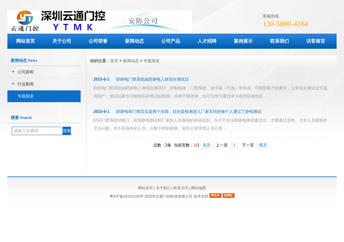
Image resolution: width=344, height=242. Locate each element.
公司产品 (170, 41)
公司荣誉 (98, 41)
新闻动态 (134, 41)
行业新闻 (25, 84)
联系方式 (180, 188)
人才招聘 (207, 41)
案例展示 (243, 41)
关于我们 (163, 188)
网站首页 (25, 41)
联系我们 (279, 41)
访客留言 (315, 41)
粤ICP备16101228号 (127, 196)
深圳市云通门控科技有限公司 (168, 196)
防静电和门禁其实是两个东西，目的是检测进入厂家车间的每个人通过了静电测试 (188, 111)
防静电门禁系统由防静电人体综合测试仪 (152, 79)
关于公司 (61, 41)
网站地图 (198, 188)
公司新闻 (25, 72)
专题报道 (25, 96)
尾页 (263, 145)
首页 (114, 60)
